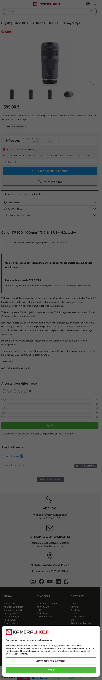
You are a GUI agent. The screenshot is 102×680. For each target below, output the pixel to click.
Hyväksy (51, 670)
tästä (24, 654)
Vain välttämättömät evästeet (51, 661)
